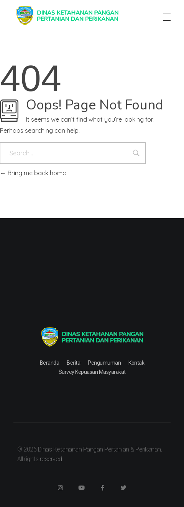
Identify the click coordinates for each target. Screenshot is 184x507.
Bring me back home (33, 173)
